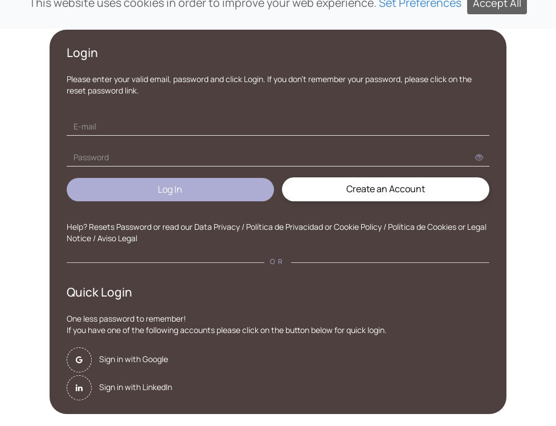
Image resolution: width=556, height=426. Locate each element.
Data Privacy (217, 226)
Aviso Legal (117, 238)
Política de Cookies (422, 226)
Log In (170, 189)
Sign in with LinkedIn (135, 387)
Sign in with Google (133, 359)
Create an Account (385, 188)
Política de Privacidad (284, 226)
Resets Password (120, 226)
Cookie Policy (358, 226)
